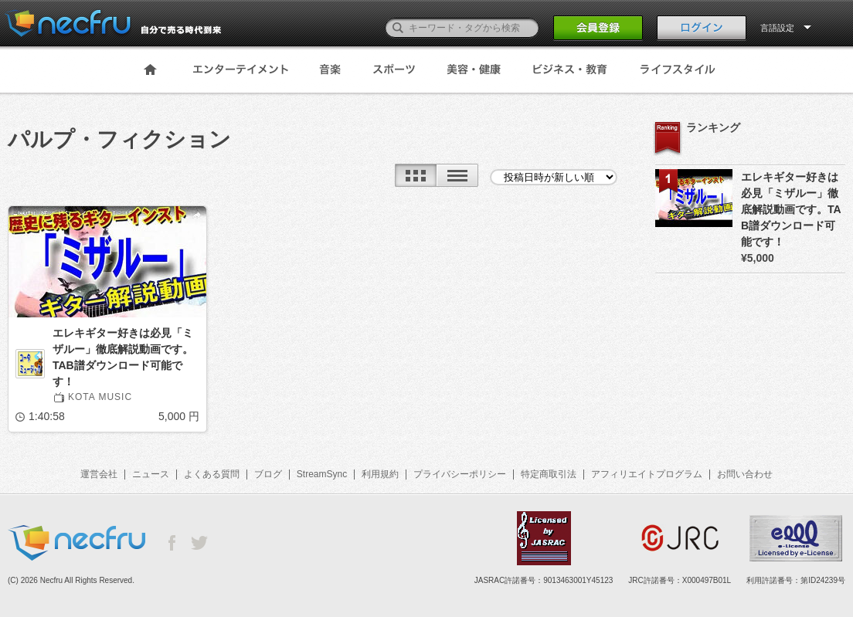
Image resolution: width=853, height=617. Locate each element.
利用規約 (380, 474)
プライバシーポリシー (459, 474)
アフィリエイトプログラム (646, 474)
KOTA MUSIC (100, 397)
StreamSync (322, 474)
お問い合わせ (745, 474)
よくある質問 (212, 474)
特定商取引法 (548, 474)
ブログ (268, 474)
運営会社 (98, 474)
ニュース (150, 474)
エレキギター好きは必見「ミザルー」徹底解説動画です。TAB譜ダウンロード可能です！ (123, 357)
